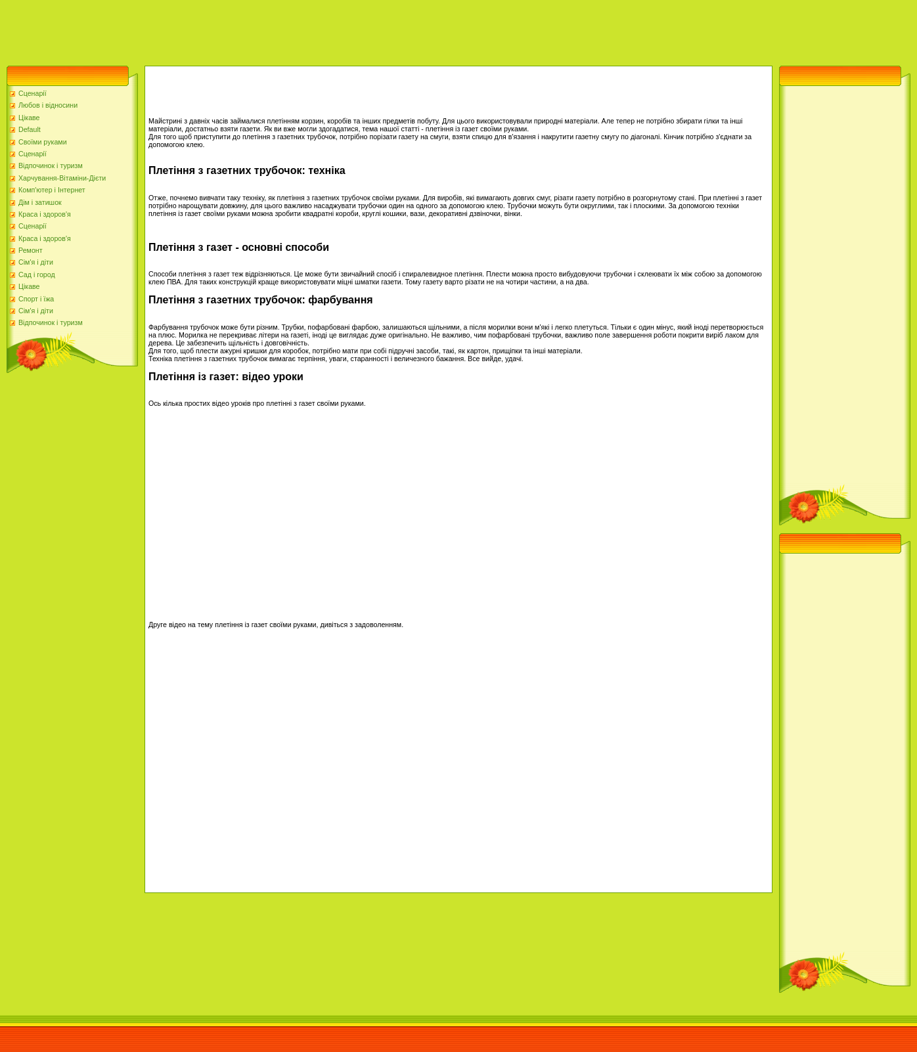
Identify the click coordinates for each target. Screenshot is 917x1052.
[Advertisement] (239, 29)
